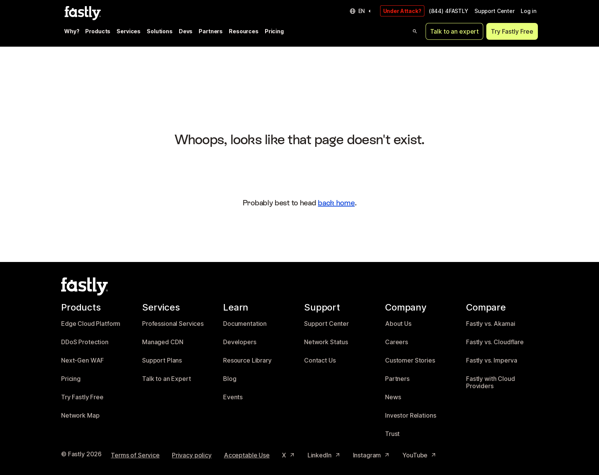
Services (129, 31)
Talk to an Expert (166, 378)
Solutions (160, 31)
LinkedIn (324, 455)
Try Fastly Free (512, 31)
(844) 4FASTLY (448, 11)
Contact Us (320, 360)
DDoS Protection (84, 342)
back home (336, 202)
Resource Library (247, 360)
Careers (396, 342)
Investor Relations (410, 415)
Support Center (494, 11)
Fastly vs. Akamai (490, 323)
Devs (186, 31)
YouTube (419, 455)
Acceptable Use (247, 455)
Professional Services (173, 323)
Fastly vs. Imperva (491, 360)
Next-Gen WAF (82, 360)
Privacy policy (192, 455)
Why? (71, 31)
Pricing (274, 31)
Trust (392, 434)
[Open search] (415, 31)
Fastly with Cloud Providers (490, 382)
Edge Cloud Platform (90, 323)
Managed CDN (162, 342)
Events (233, 397)
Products (97, 31)
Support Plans (162, 360)
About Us (398, 323)
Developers (239, 342)
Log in (528, 11)
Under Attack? (402, 11)
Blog (229, 378)
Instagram (371, 455)
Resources (244, 31)
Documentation (245, 323)
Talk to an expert (454, 31)
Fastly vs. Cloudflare (495, 342)
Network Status (326, 342)
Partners (211, 31)
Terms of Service (135, 455)
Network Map (80, 415)
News (393, 397)
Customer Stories (410, 360)
